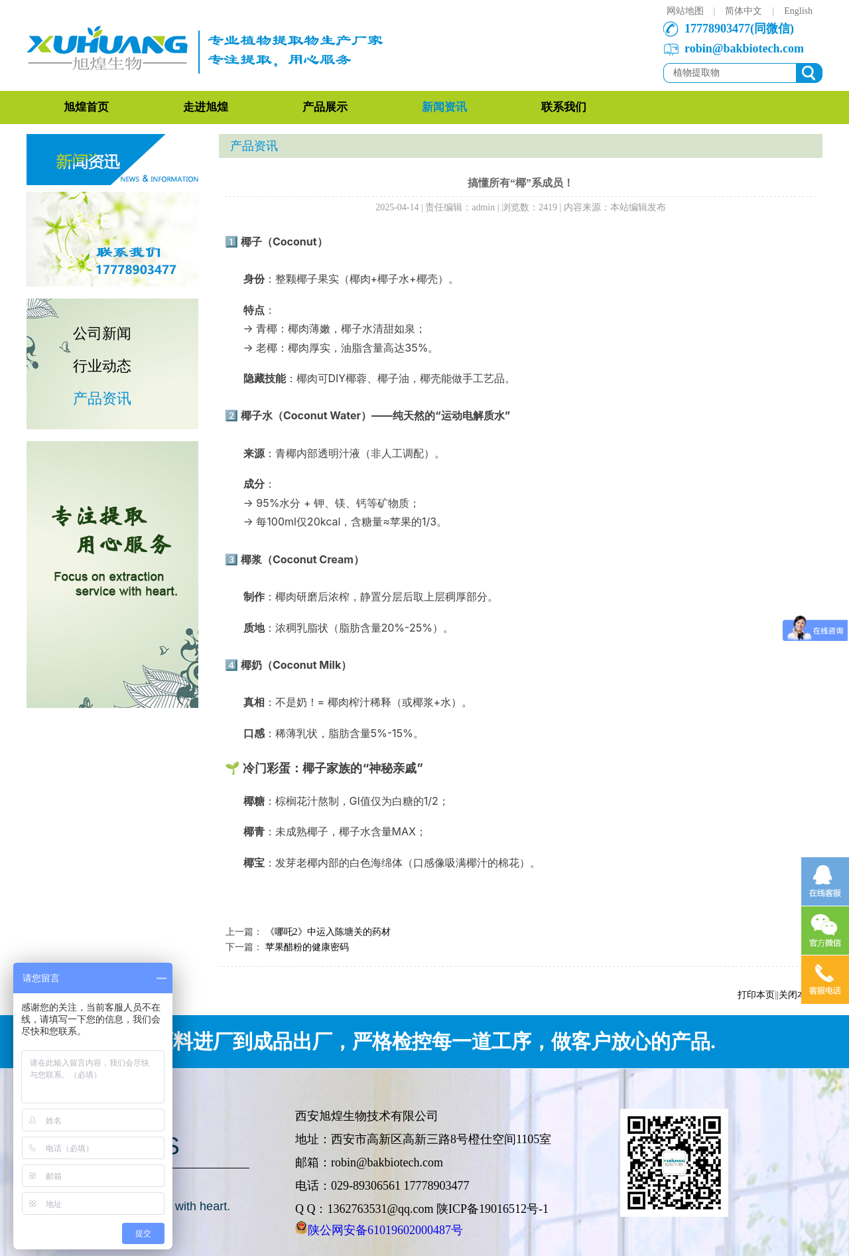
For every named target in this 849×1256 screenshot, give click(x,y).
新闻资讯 (444, 107)
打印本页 (756, 995)
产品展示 (325, 107)
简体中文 (743, 11)
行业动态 (102, 366)
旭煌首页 (86, 107)
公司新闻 (102, 333)
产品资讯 (102, 398)
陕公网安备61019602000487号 (385, 1230)
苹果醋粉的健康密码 (307, 947)
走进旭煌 (205, 107)
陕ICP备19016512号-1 (492, 1209)
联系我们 (563, 107)
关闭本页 (797, 995)
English (798, 11)
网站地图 (685, 11)
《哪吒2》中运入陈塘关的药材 (328, 932)
